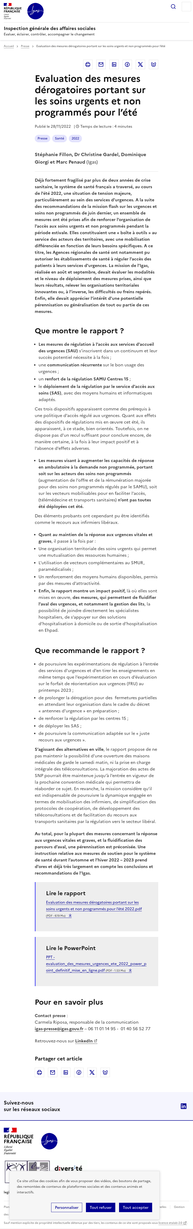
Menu (186, 6)
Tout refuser (101, 1207)
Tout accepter (135, 1207)
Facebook (127, 64)
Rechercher (173, 6)
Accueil (9, 46)
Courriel (101, 64)
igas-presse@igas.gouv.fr (59, 1029)
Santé (59, 138)
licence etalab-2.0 (170, 1223)
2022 (75, 138)
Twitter (140, 64)
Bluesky (153, 64)
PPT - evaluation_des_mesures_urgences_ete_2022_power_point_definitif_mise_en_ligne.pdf (96, 963)
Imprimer (88, 64)
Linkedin (114, 64)
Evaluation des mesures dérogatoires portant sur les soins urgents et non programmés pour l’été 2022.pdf (94, 908)
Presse (25, 46)
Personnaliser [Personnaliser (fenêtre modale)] (66, 1207)
